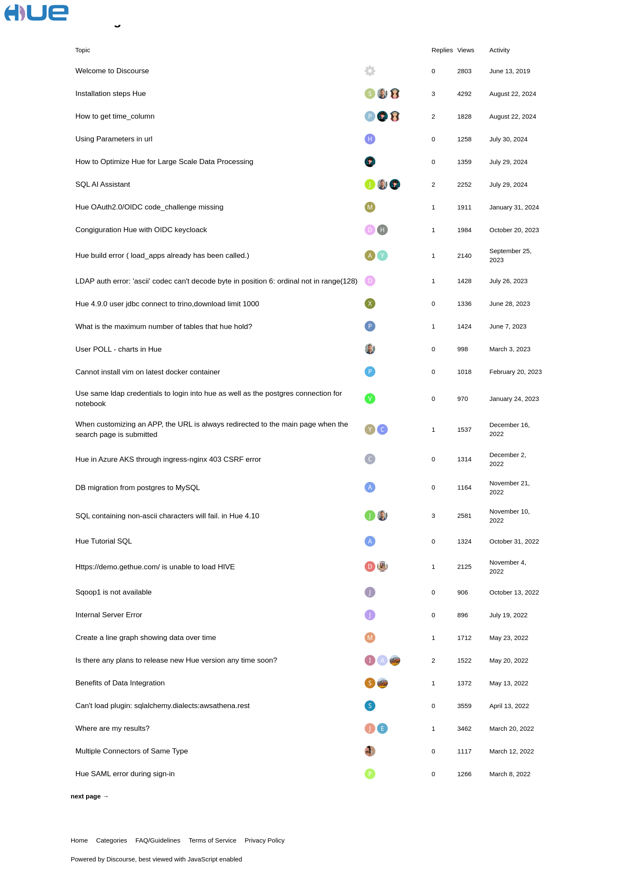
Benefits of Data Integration (120, 683)
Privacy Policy (265, 840)
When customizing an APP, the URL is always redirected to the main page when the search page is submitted (211, 429)
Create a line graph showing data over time (145, 637)
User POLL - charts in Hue (118, 349)
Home (79, 840)
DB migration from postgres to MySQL (137, 487)
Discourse (120, 859)
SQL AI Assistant (102, 184)
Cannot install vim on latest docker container (147, 372)
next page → (90, 796)
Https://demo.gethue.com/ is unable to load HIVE (155, 566)
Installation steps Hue (110, 93)
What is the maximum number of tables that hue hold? (163, 326)
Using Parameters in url (114, 139)
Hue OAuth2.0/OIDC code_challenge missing (149, 207)
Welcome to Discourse (112, 70)
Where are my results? (112, 728)
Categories (111, 840)
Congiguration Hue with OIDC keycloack (141, 229)
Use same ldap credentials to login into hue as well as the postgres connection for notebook (208, 398)
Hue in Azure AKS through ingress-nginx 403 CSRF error (168, 459)
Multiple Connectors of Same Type (131, 751)
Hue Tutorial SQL (103, 541)
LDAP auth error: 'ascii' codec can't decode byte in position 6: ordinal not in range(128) (216, 281)
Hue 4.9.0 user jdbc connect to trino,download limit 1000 (167, 303)
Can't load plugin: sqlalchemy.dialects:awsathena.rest (162, 705)
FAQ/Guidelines (157, 840)
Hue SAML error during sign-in (125, 773)
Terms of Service (213, 840)
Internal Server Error (108, 614)
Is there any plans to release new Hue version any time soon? (176, 660)
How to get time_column (115, 116)
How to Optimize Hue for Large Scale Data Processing (164, 161)
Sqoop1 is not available (113, 592)
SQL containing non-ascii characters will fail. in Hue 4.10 (167, 515)
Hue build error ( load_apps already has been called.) (162, 255)
